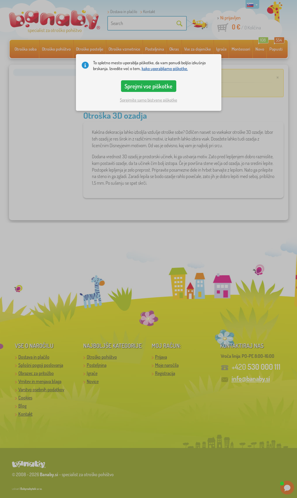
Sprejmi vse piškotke (148, 86)
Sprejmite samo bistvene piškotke (148, 100)
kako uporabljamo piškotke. (165, 68)
